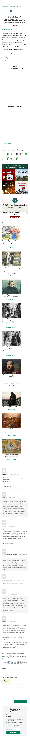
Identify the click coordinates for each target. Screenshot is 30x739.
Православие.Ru (5, 658)
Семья (7, 6)
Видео (21, 6)
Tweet (3, 10)
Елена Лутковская (7, 29)
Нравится (7, 10)
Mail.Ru (18, 662)
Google (20, 662)
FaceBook (9, 662)
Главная (3, 6)
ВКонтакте (12, 662)
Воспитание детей (14, 6)
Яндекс (15, 662)
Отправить (20, 701)
